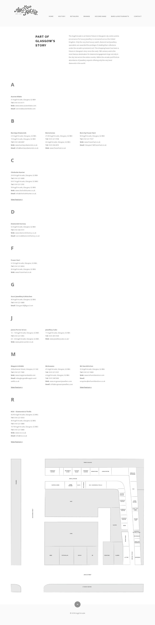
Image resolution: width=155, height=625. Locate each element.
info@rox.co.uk (21, 436)
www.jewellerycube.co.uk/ (59, 339)
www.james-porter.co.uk (24, 342)
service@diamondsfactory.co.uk (28, 236)
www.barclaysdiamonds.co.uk (26, 145)
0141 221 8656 (19, 266)
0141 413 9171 (19, 103)
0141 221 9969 (88, 372)
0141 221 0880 (19, 302)
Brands (87, 16)
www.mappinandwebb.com (25, 375)
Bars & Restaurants (120, 16)
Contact (138, 16)
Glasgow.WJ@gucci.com (24, 305)
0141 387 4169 (54, 336)
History (61, 16)
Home (51, 16)
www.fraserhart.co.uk (58, 148)
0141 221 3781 (19, 184)
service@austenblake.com (25, 109)
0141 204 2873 (54, 145)
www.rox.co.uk (20, 433)
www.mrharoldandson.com (94, 375)
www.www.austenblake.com (25, 106)
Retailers (74, 16)
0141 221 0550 (19, 418)
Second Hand (100, 16)
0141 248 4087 (19, 142)
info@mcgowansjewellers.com (61, 384)
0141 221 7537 (88, 139)
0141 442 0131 (19, 230)
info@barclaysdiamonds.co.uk (27, 148)
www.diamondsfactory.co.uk (25, 233)
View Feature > (17, 199)
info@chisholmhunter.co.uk (26, 193)
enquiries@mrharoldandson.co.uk (92, 381)
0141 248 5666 (54, 378)
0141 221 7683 (19, 372)
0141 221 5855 (19, 336)
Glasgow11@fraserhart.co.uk (95, 145)
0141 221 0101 (54, 372)
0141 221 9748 (54, 139)
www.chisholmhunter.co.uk (25, 190)
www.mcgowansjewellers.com (61, 381)
